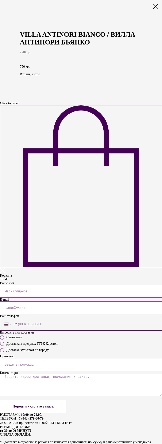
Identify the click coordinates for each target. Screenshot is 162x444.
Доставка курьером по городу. (24, 350)
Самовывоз (11, 337)
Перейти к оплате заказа (33, 406)
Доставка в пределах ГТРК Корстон (29, 344)
